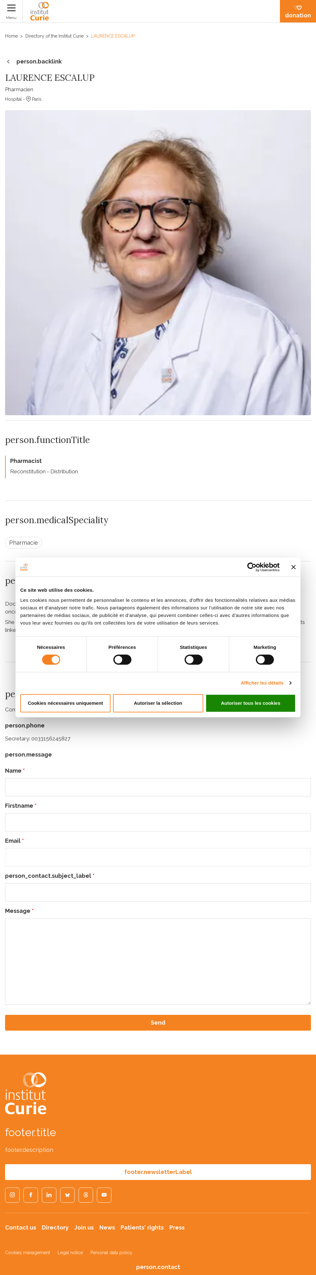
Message (19, 910)
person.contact (158, 1267)
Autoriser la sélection (158, 703)
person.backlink (33, 62)
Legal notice (70, 1252)
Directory (55, 1227)
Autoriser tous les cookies (251, 703)
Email (14, 840)
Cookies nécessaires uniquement (65, 703)
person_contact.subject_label (50, 875)
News (107, 1227)
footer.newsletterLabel (158, 1172)
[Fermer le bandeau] (293, 567)
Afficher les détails (262, 682)
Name (15, 770)
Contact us (20, 1227)
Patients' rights (142, 1227)
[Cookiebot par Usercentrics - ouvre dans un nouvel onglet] (252, 567)
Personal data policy (111, 1252)
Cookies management (27, 1252)
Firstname (21, 805)
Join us (84, 1227)
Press (177, 1227)
